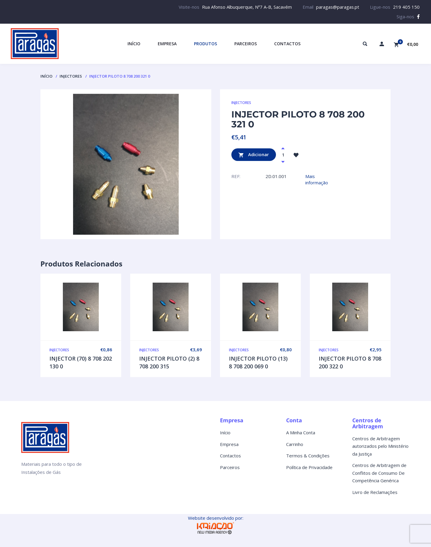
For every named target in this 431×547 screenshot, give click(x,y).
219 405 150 (406, 7)
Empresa (229, 444)
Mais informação (316, 179)
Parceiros (230, 467)
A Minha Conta (300, 433)
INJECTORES (71, 76)
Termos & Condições (308, 456)
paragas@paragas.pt (337, 7)
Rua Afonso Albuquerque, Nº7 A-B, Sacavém (247, 7)
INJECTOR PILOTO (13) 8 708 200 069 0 (258, 362)
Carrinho (294, 444)
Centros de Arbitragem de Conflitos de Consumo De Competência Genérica (379, 472)
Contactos (230, 456)
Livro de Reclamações (374, 492)
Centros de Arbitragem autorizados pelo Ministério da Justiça (380, 446)
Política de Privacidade (309, 467)
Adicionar (254, 155)
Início (46, 76)
